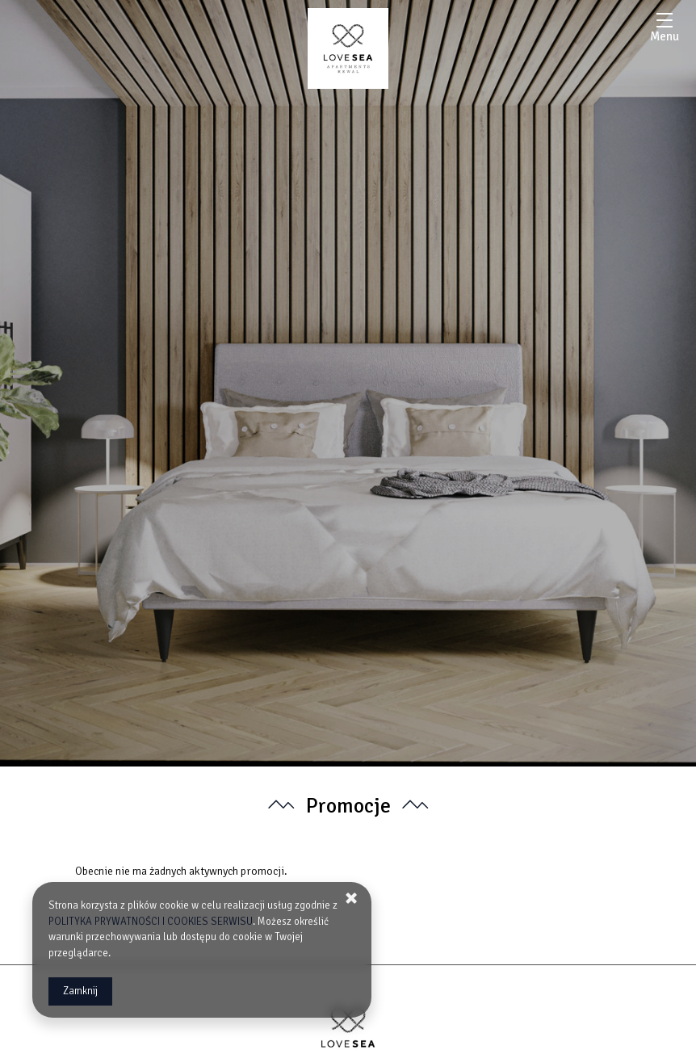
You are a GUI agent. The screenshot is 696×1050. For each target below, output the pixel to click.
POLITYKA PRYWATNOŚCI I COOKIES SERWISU (150, 921)
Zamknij (80, 991)
